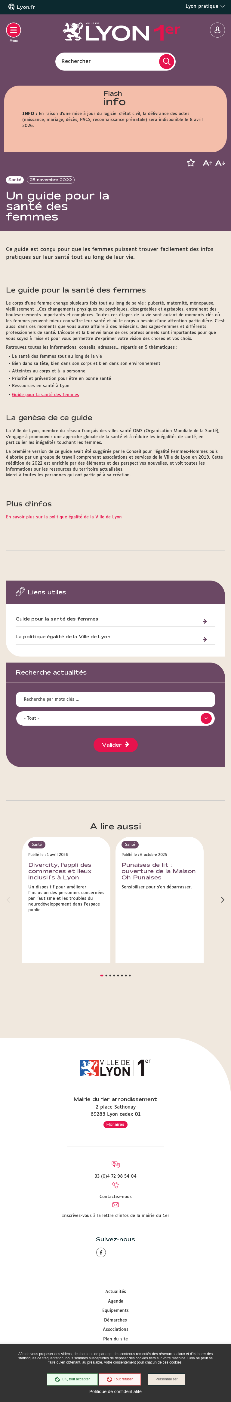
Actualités (115, 1292)
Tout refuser (120, 1379)
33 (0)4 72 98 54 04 (116, 1176)
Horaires (115, 1124)
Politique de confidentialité (115, 1391)
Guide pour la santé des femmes (45, 416)
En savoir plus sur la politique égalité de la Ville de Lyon (64, 538)
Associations (115, 1330)
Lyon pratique (205, 6)
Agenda (115, 1301)
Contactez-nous (116, 1197)
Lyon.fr (26, 7)
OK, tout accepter (71, 1379)
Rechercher (76, 61)
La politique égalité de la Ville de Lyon (63, 657)
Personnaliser (167, 1379)
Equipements (115, 1311)
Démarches (115, 1320)
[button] (190, 162)
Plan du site (115, 1339)
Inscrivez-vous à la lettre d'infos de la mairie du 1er (115, 1216)
